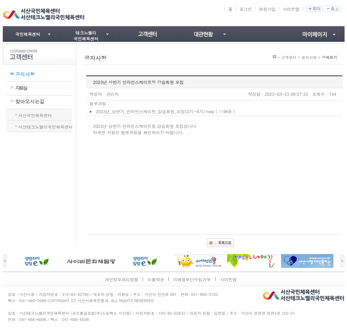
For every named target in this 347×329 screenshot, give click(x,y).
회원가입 (267, 9)
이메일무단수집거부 (192, 279)
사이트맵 (290, 9)
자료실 (21, 87)
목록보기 (220, 242)
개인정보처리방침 (121, 279)
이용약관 (156, 279)
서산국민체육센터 (35, 114)
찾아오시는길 (30, 101)
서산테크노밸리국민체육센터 (45, 126)
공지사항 (25, 74)
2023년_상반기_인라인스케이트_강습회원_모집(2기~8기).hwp (155, 111)
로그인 (245, 9)
